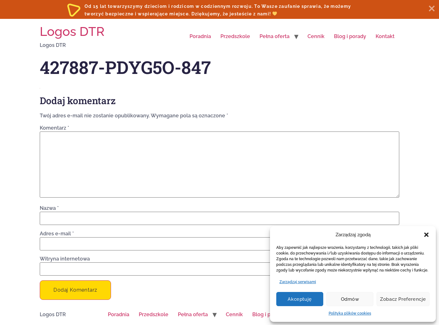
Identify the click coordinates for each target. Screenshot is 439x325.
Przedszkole (235, 36)
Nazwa (49, 208)
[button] (426, 235)
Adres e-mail (57, 233)
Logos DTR (72, 31)
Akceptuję (300, 299)
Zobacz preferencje (403, 299)
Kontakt (385, 36)
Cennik (316, 36)
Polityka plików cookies (350, 313)
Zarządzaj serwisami (297, 282)
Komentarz (54, 128)
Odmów (350, 299)
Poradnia (200, 36)
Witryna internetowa (65, 258)
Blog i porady (350, 36)
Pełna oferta (275, 36)
